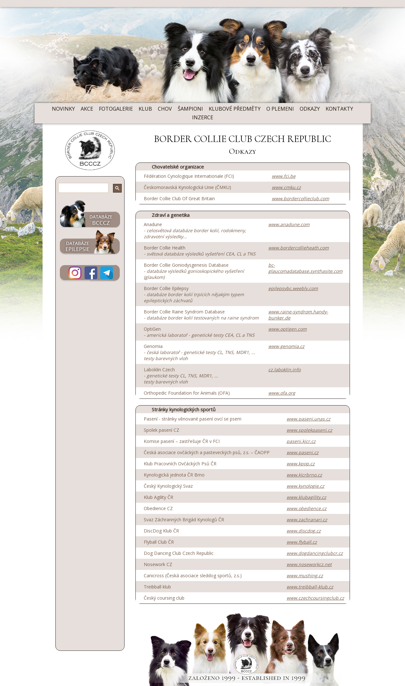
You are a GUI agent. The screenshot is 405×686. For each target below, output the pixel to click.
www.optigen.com (287, 329)
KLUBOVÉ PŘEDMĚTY (235, 108)
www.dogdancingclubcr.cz (315, 553)
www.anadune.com (289, 224)
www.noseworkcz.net (309, 564)
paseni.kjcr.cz (301, 441)
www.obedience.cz (307, 508)
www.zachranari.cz (307, 519)
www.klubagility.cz (306, 497)
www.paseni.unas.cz (308, 419)
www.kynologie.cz (305, 486)
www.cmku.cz (286, 187)
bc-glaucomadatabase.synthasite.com (305, 268)
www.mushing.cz (305, 575)
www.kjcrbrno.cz (304, 475)
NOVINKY (63, 108)
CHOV (165, 108)
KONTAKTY (339, 108)
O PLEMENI (280, 108)
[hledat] (78, 188)
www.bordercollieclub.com (300, 198)
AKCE (87, 108)
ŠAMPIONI (190, 108)
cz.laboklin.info (284, 370)
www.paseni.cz (303, 452)
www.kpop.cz (301, 464)
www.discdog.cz (304, 531)
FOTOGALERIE (116, 108)
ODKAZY (310, 108)
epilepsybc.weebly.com (293, 288)
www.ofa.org (281, 393)
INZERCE (202, 117)
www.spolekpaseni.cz (309, 430)
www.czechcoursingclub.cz (315, 598)
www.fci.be (284, 176)
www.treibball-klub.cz (310, 587)
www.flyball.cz (302, 542)
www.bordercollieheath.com (298, 248)
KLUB (145, 108)
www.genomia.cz (286, 346)
